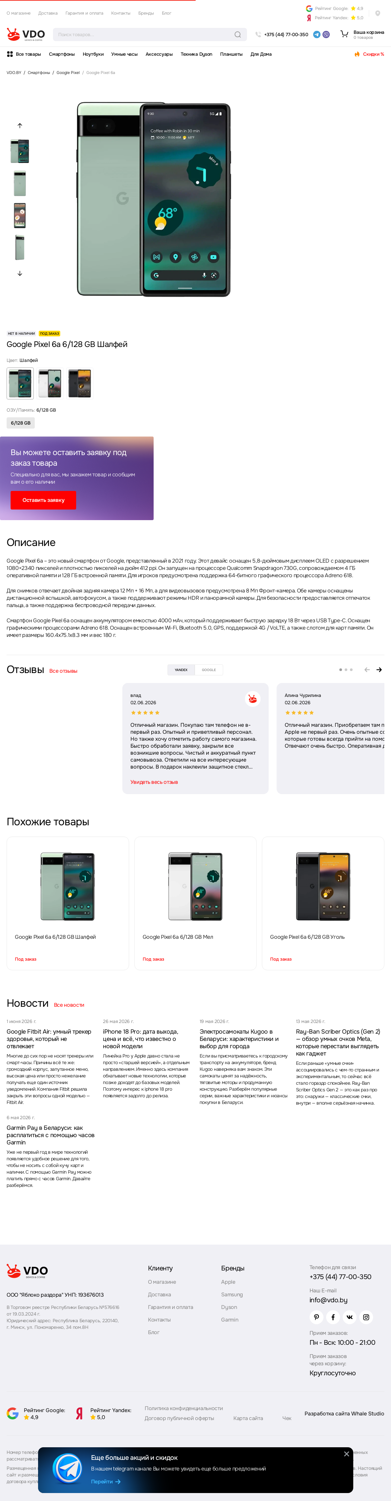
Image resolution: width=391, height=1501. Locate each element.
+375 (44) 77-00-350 (340, 1277)
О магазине (18, 13)
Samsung (232, 1294)
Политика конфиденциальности (184, 1408)
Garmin (229, 1319)
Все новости (69, 1004)
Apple (228, 1281)
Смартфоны (61, 54)
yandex (181, 670)
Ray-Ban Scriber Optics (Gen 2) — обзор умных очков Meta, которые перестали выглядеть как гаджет (338, 1042)
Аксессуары (159, 54)
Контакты (120, 13)
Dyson (229, 1307)
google (209, 670)
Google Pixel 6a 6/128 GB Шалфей (55, 936)
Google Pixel (68, 72)
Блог (166, 13)
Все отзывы (63, 670)
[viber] (326, 34)
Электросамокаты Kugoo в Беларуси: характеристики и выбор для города (239, 1039)
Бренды (146, 13)
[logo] (26, 34)
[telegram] (316, 34)
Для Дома (261, 54)
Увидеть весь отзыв (38, 782)
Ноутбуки (93, 54)
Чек (286, 1418)
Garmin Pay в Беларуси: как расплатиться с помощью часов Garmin (51, 1135)
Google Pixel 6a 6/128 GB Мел (178, 936)
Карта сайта (248, 1418)
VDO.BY (14, 72)
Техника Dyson (196, 54)
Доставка (48, 13)
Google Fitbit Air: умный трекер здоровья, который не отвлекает (49, 1039)
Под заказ (25, 959)
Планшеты (231, 54)
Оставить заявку (43, 500)
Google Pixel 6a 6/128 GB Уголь (307, 936)
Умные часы (124, 54)
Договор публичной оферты (179, 1418)
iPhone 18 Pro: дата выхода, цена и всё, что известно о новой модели (140, 1039)
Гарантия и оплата (84, 13)
